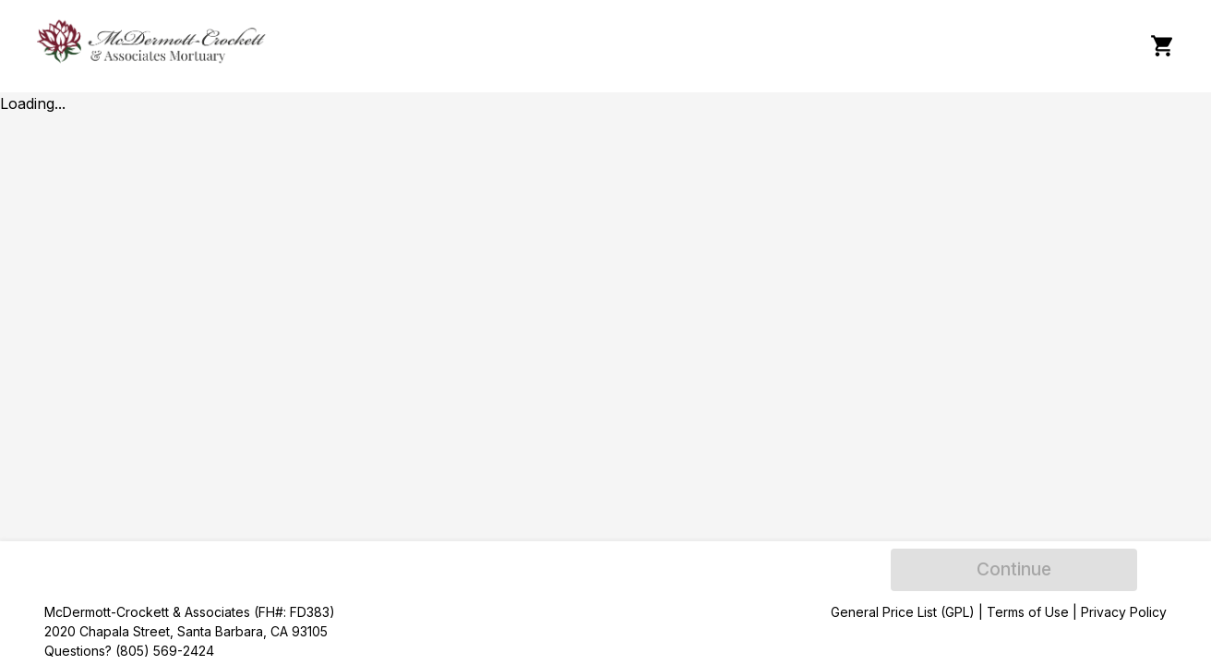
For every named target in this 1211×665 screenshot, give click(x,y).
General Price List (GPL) (903, 612)
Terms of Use (1028, 612)
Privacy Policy (1124, 612)
